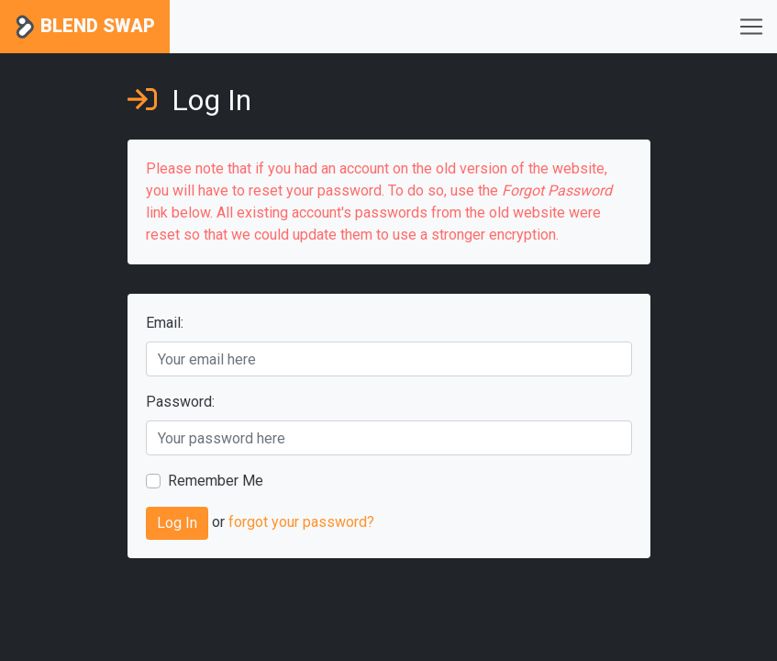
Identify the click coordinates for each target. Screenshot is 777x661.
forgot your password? (301, 523)
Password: (180, 401)
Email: (164, 322)
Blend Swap (85, 27)
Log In (177, 523)
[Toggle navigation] (751, 26)
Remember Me (215, 480)
